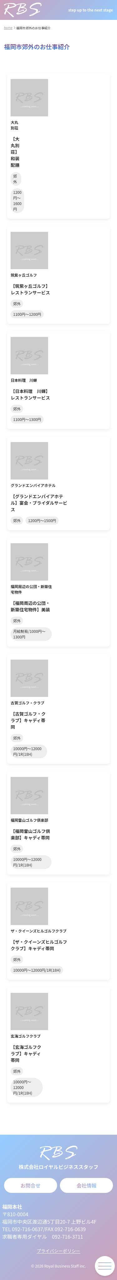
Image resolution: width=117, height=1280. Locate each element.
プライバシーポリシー (58, 1251)
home (8, 27)
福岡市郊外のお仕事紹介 (33, 28)
